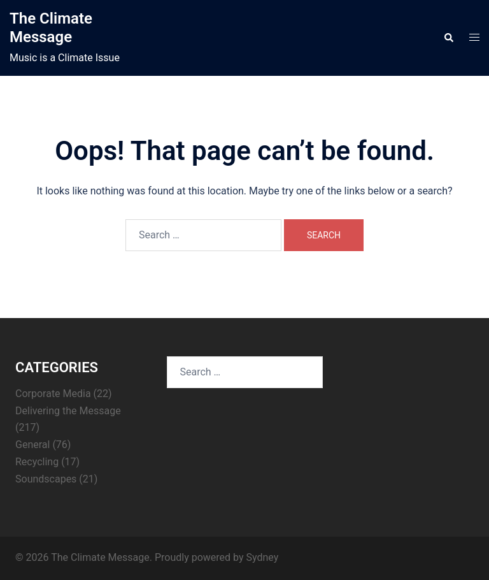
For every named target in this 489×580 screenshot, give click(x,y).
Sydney (262, 557)
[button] (448, 38)
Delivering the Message (68, 411)
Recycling (37, 462)
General (32, 445)
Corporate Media (53, 394)
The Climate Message (51, 28)
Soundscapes (45, 479)
